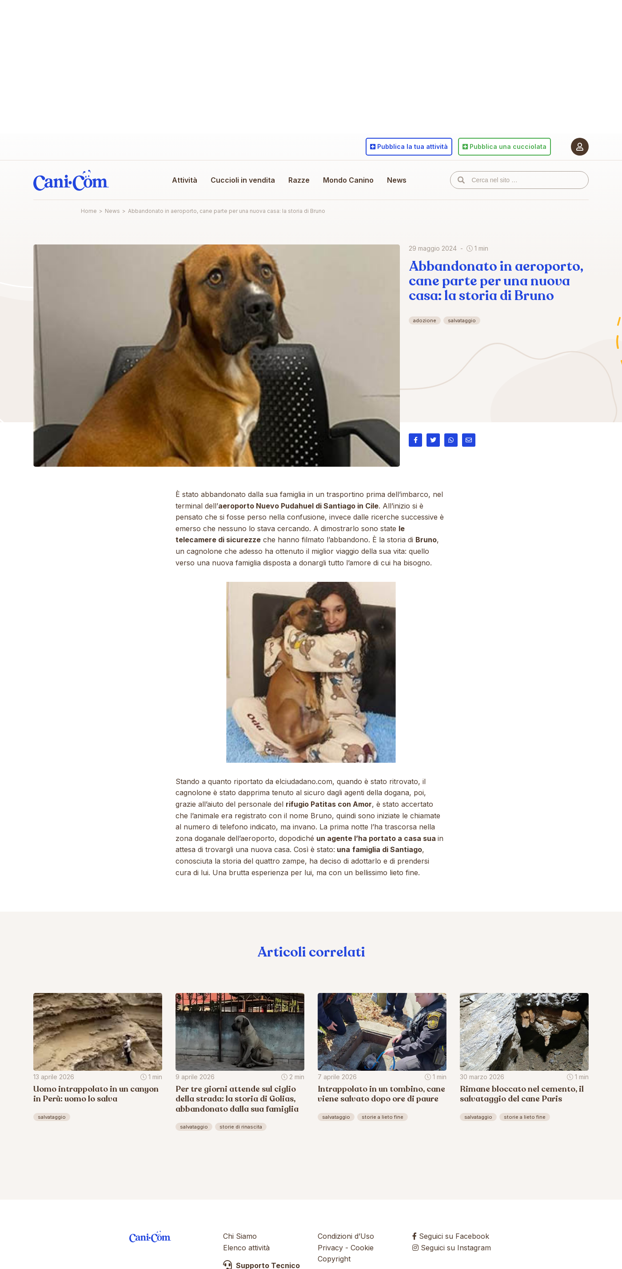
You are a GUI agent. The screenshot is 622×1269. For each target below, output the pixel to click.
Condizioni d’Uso (346, 1236)
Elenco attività (246, 1247)
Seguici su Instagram (451, 1247)
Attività (184, 180)
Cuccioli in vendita (243, 180)
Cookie (362, 1247)
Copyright (334, 1258)
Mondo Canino (348, 180)
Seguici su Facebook (450, 1236)
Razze (299, 180)
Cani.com (71, 180)
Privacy (330, 1247)
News (397, 180)
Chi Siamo (240, 1236)
